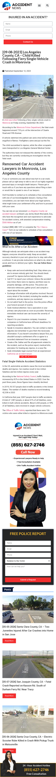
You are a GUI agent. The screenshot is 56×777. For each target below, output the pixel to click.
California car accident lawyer (19, 354)
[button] (39, 5)
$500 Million (7, 222)
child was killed (10, 120)
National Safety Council (26, 376)
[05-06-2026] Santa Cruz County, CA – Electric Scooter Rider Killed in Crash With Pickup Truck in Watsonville (28, 740)
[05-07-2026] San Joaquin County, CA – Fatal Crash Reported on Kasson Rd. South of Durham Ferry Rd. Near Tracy (26, 685)
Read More (9, 641)
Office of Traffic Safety (15, 410)
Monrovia (6, 123)
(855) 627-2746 (36, 769)
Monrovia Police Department (29, 127)
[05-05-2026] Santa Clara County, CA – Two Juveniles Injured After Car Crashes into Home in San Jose (27, 630)
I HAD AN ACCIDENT (28, 357)
